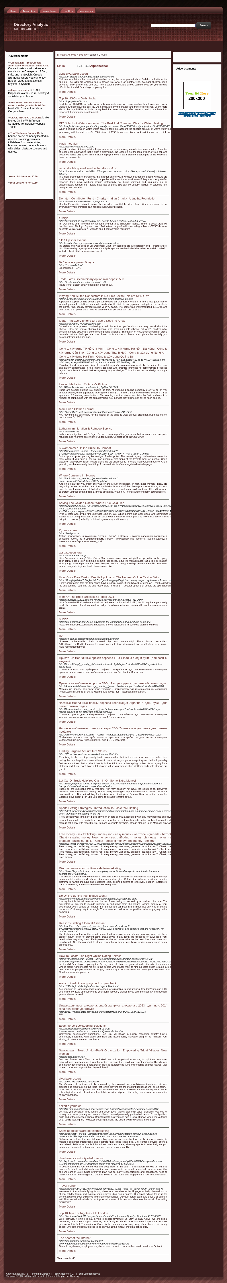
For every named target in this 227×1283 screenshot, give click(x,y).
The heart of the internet (74, 1238)
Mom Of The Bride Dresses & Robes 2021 (86, 596)
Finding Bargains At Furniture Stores (83, 751)
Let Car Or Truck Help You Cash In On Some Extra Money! (97, 780)
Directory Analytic (66, 54)
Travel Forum (67, 1185)
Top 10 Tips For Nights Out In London (83, 1213)
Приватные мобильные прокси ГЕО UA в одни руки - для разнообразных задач (113, 683)
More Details (67, 91)
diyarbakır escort (70, 1078)
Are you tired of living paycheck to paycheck (87, 983)
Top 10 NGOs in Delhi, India (77, 98)
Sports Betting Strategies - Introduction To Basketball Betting (98, 808)
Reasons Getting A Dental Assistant (82, 923)
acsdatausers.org (70, 552)
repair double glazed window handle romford (88, 168)
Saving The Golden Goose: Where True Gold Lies (91, 503)
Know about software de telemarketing (84, 1130)
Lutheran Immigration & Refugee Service (85, 428)
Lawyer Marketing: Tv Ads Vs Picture (83, 384)
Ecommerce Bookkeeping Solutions (82, 1025)
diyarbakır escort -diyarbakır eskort (81, 1158)
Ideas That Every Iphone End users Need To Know (92, 320)
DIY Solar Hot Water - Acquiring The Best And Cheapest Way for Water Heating (111, 123)
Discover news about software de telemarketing (90, 868)
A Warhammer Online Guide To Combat (85, 448)
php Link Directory (70, 1276)
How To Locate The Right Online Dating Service (90, 956)
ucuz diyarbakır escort (73, 73)
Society (83, 54)
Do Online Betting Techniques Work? (83, 895)
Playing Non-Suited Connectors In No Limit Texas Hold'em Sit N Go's (104, 296)
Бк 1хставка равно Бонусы (77, 262)
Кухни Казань (68, 530)
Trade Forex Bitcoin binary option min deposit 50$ (91, 279)
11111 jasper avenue (73, 240)
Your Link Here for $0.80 (24, 176)
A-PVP (63, 619)
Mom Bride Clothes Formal (76, 409)
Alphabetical (99, 66)
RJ (61, 635)
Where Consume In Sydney (77, 475)
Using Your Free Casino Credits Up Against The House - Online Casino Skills (109, 577)
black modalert (68, 143)
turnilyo (63, 218)
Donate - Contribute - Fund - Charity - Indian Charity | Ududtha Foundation (107, 198)
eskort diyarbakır (70, 1106)
